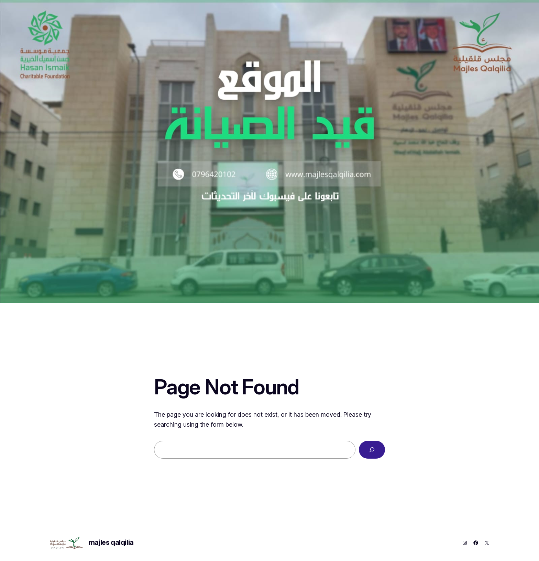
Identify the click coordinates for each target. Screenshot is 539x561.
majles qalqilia (111, 542)
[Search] (372, 450)
